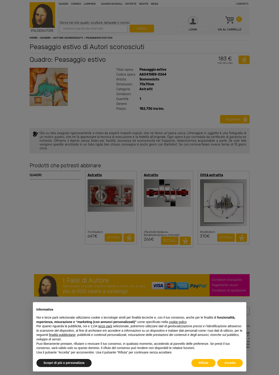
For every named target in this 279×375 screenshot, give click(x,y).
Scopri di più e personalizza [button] (64, 363)
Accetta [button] (230, 363)
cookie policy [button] (177, 322)
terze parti (105, 326)
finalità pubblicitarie (62, 335)
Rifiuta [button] (203, 363)
